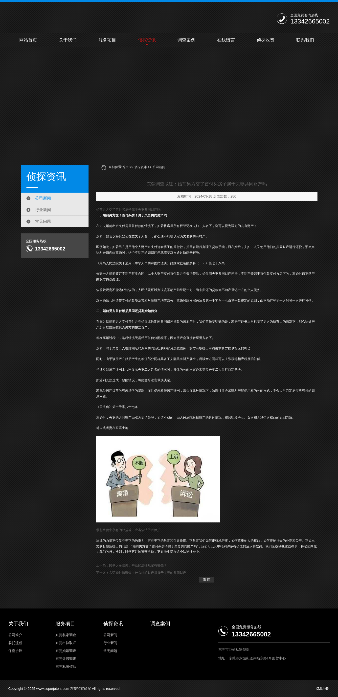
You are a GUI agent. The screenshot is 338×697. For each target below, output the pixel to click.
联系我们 (305, 40)
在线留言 (226, 40)
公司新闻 (43, 198)
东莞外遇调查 (65, 659)
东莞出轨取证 (65, 643)
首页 (125, 167)
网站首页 (28, 40)
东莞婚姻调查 (65, 651)
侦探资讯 (147, 40)
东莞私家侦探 (65, 667)
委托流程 (15, 643)
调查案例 (186, 40)
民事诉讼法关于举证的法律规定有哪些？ (138, 565)
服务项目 (107, 40)
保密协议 (15, 651)
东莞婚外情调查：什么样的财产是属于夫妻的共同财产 (147, 573)
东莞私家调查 (65, 635)
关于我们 (68, 40)
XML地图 (323, 689)
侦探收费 (265, 40)
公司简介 (15, 635)
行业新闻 (43, 210)
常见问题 (43, 221)
